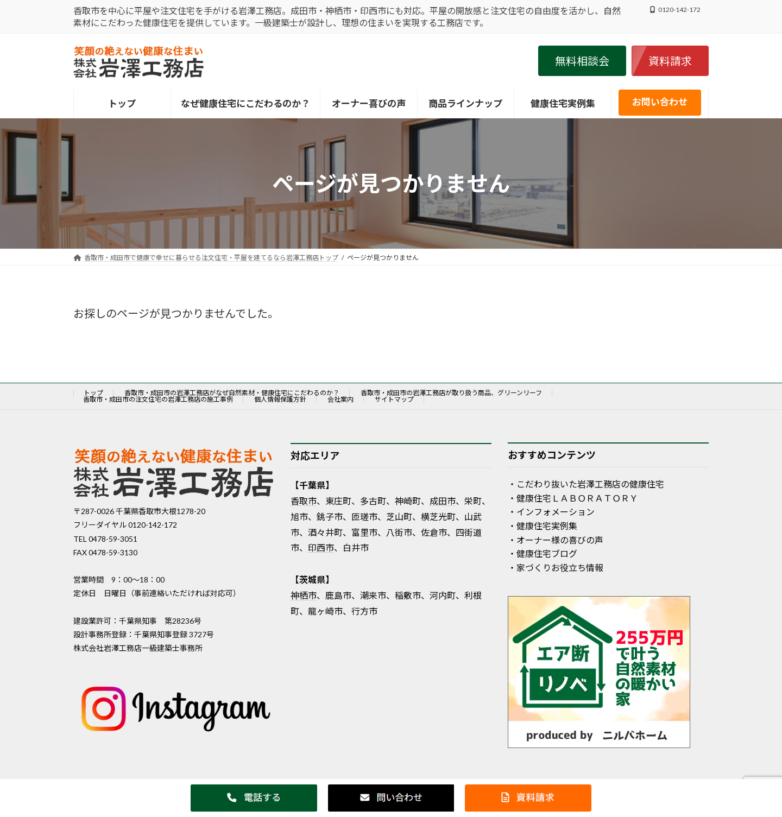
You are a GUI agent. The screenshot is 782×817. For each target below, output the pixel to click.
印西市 (321, 547)
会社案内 (340, 399)
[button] (582, 61)
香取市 (304, 501)
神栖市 (304, 595)
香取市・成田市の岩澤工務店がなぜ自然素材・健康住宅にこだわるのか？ (231, 393)
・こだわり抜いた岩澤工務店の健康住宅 (586, 484)
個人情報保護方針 (280, 399)
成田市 (443, 501)
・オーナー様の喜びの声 (555, 539)
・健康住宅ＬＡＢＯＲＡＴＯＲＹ (573, 497)
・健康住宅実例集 (542, 526)
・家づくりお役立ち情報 (555, 567)
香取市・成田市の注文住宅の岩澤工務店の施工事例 (158, 399)
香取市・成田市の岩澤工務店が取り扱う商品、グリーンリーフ (451, 393)
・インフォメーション (551, 511)
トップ (93, 393)
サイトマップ (394, 399)
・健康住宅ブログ (542, 553)
